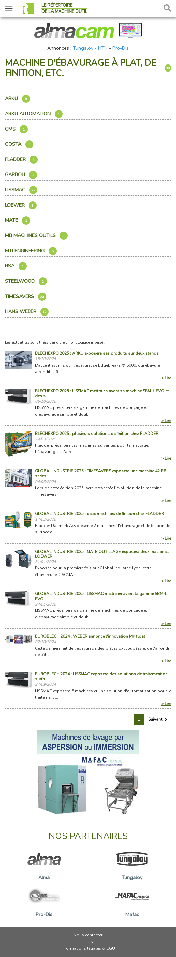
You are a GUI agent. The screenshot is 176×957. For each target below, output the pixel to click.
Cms (16, 129)
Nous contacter (88, 935)
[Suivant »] (157, 719)
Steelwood (26, 281)
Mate (17, 220)
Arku (17, 99)
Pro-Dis (120, 48)
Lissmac (21, 190)
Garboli (21, 175)
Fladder (21, 160)
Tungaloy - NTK (90, 48)
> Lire (166, 378)
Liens (88, 941)
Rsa (16, 266)
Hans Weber (27, 312)
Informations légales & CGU (88, 948)
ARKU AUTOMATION (34, 114)
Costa (19, 144)
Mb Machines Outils (36, 236)
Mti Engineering (31, 251)
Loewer (21, 205)
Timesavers (25, 297)
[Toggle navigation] (9, 8)
